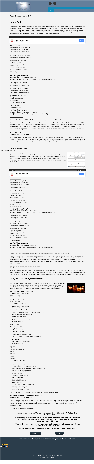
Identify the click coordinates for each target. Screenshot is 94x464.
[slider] (83, 37)
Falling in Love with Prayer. (39, 139)
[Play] (11, 37)
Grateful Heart (74, 137)
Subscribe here (20, 132)
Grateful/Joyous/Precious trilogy (36, 137)
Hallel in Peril (15, 22)
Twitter (82, 141)
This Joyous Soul (62, 137)
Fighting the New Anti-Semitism (26, 408)
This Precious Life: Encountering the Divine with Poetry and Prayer (41, 392)
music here (50, 122)
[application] (47, 37)
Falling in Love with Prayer (35, 400)
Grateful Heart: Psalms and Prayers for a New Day (33, 402)
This (69, 137)
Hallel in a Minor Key (21, 40)
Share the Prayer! (14, 141)
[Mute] (80, 37)
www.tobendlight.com (43, 119)
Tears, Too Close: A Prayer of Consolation (27, 279)
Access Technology (50, 457)
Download (81, 40)
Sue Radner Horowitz (28, 30)
